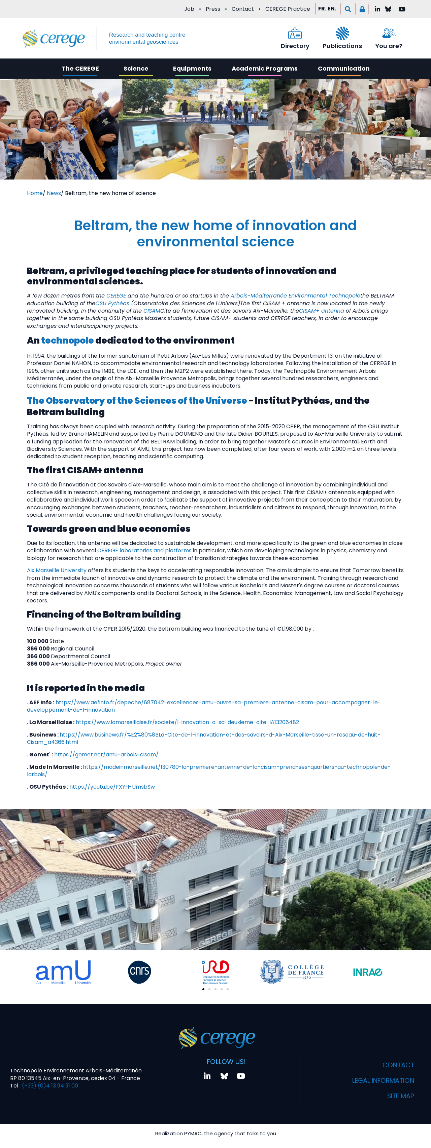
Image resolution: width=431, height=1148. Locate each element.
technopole (67, 340)
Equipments (192, 68)
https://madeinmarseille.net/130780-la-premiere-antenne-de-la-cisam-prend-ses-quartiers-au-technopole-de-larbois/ (209, 770)
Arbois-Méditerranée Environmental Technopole (295, 296)
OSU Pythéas (112, 303)
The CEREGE (80, 68)
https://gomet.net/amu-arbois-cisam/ (106, 754)
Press (213, 9)
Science (136, 68)
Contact (243, 9)
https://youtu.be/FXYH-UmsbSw (112, 787)
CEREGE (116, 296)
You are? (388, 46)
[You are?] (389, 33)
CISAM (151, 311)
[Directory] (295, 33)
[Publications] (342, 33)
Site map (399, 1096)
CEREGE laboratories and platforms (144, 550)
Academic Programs (265, 68)
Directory (295, 46)
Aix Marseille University (57, 570)
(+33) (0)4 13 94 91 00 (49, 1086)
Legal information (380, 1080)
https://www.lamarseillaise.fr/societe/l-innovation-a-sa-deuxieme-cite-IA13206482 (187, 722)
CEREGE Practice (287, 9)
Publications (342, 46)
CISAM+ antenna (321, 311)
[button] (348, 8)
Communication (344, 68)
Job (189, 9)
